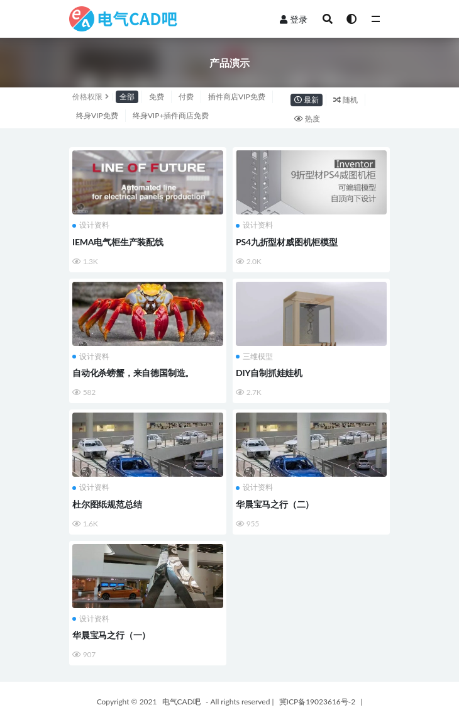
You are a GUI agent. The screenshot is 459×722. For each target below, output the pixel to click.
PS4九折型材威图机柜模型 (287, 241)
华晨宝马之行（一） (111, 635)
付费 (186, 96)
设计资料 (90, 225)
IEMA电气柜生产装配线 (117, 241)
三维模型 (254, 356)
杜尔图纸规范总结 (106, 504)
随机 (345, 99)
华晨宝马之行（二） (275, 504)
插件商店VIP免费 (236, 96)
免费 (156, 96)
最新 (306, 99)
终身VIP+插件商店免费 (171, 115)
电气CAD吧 (181, 701)
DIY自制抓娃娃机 (269, 372)
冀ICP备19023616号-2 (317, 701)
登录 (293, 19)
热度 (307, 118)
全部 (127, 96)
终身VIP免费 (97, 115)
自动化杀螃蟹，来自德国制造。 (133, 372)
